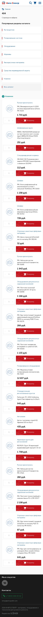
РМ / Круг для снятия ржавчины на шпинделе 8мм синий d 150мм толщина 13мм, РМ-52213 (29, 551)
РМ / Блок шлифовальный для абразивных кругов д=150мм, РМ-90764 (27, 212)
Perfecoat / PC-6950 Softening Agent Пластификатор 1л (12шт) (28, 398)
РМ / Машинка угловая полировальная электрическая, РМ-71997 (28, 372)
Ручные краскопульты (25, 103)
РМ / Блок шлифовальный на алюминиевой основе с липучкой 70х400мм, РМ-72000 (28, 187)
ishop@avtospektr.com (9, 601)
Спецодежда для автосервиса (28, 155)
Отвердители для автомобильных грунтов (26, 392)
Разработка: (10, 613)
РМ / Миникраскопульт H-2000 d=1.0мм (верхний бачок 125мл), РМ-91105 (28, 109)
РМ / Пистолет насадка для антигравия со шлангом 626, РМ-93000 (27, 347)
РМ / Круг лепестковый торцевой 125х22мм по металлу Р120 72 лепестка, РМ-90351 (29, 523)
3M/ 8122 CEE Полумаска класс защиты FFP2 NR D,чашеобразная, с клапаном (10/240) (29, 161)
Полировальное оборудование (28, 366)
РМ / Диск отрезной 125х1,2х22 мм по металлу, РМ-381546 (28, 238)
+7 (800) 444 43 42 (13, 596)
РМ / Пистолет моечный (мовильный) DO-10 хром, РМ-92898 (26, 290)
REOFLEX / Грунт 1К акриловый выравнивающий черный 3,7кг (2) (29, 447)
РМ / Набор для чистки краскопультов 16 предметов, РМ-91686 (28, 262)
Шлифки (20, 181)
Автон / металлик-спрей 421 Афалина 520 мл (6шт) (27, 421)
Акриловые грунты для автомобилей (25, 441)
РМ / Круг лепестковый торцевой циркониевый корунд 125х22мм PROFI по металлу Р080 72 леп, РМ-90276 (29, 318)
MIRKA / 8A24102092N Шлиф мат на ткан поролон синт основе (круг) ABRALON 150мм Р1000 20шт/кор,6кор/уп (28, 135)
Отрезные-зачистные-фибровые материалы (29, 232)
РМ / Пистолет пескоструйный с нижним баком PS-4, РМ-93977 (28, 497)
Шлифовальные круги (25, 128)
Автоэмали (21, 416)
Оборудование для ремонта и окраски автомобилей (28, 283)
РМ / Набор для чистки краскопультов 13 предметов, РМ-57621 (28, 471)
